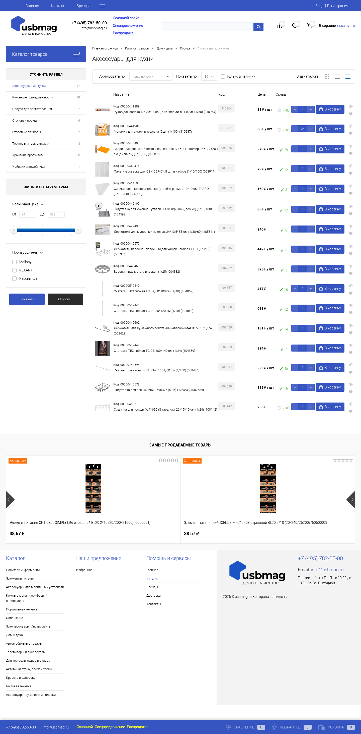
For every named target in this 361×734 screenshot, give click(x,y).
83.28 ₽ (283, 533)
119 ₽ (265, 387)
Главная (32, 6)
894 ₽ (261, 348)
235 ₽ (261, 407)
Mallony (25, 262)
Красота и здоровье (21, 678)
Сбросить (65, 299)
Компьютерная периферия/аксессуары (26, 598)
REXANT (26, 270)
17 (78, 86)
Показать (27, 299)
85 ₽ (264, 209)
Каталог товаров (46, 54)
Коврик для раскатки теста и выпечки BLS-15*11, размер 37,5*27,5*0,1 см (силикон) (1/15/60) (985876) (166, 151)
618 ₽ (261, 308)
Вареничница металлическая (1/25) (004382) (147, 271)
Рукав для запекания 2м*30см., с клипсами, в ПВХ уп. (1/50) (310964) (165, 112)
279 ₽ (265, 148)
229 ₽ (265, 367)
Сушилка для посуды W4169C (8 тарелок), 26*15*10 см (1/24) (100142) (165, 409)
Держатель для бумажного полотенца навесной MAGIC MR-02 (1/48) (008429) (164, 330)
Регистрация (337, 6)
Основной (85, 727)
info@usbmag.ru (94, 28)
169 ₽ (265, 188)
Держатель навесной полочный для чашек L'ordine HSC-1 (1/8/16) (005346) (162, 251)
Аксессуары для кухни (29, 86)
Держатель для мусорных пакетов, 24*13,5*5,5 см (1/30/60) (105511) (164, 232)
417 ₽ (261, 288)
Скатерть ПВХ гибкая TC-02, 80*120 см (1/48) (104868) (153, 311)
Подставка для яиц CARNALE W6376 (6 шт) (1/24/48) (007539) (159, 390)
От (14, 214)
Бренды (83, 6)
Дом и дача (14, 635)
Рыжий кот (28, 278)
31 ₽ (264, 109)
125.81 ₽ (197, 533)
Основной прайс (126, 18)
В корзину (330, 109)
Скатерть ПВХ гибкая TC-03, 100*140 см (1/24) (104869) (154, 351)
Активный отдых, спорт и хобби (29, 669)
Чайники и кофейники (28, 166)
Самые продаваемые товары (180, 445)
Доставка (153, 595)
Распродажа (123, 33)
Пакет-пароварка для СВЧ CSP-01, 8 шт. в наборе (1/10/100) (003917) (164, 171)
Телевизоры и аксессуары (26, 652)
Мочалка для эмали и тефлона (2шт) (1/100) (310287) (153, 131)
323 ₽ (265, 269)
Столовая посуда (24, 120)
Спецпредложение (128, 26)
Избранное (84, 570)
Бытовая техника (18, 686)
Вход (319, 6)
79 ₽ (264, 168)
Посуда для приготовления (32, 109)
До (42, 214)
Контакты (153, 604)
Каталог (58, 6)
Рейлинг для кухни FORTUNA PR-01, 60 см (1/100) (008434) (156, 370)
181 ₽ (265, 328)
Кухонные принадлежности (32, 97)
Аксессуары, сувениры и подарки (31, 695)
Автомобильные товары (24, 643)
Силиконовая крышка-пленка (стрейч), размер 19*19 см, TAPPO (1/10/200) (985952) (161, 191)
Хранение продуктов (27, 155)
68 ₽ (264, 129)
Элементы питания (20, 578)
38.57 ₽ (17, 533)
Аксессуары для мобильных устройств (35, 587)
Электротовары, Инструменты (28, 626)
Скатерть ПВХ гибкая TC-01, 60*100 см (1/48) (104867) (153, 291)
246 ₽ (261, 229)
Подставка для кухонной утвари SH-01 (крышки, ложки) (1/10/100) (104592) (163, 211)
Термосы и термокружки (30, 143)
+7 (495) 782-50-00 (89, 23)
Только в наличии (241, 76)
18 (78, 97)
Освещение (14, 618)
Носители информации (23, 570)
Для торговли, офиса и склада (28, 660)
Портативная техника (21, 609)
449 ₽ (265, 249)
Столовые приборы (26, 132)
